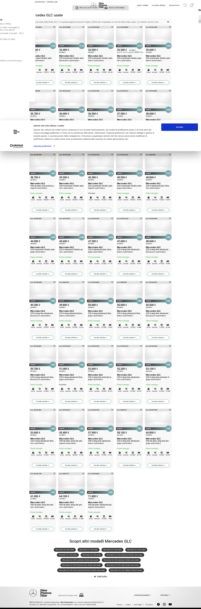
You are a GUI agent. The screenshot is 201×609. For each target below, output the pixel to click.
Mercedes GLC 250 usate (112, 550)
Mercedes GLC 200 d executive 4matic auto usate (80, 560)
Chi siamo (149, 605)
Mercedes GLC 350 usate (68, 555)
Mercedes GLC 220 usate (89, 550)
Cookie (128, 605)
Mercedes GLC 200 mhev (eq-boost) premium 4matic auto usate (82, 570)
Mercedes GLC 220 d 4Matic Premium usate (126, 570)
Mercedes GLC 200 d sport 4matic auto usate (123, 565)
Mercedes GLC (42, 58)
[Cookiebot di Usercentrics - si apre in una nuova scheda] (16, 26)
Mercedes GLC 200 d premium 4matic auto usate (121, 560)
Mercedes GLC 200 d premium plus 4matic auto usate (81, 565)
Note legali (138, 605)
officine (164, 595)
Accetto (179, 7)
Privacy (119, 605)
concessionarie (141, 595)
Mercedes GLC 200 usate (65, 550)
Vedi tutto (100, 576)
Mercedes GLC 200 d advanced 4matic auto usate (124, 555)
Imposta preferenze (42, 25)
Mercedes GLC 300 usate (136, 550)
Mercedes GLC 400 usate (92, 555)
